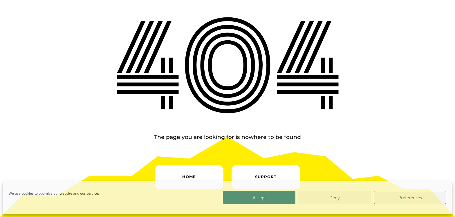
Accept (259, 197)
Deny (334, 197)
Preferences (410, 197)
